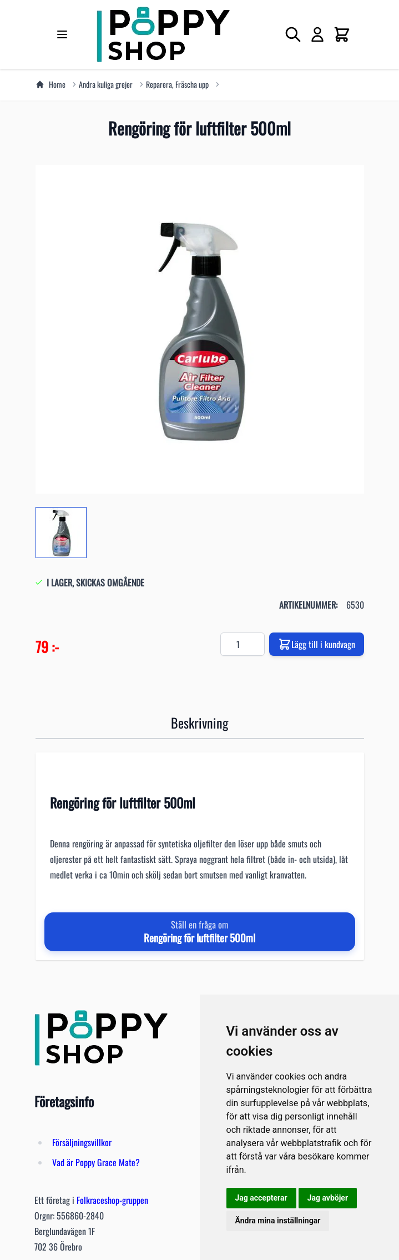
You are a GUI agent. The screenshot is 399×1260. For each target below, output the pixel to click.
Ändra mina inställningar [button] (278, 1220)
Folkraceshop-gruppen (112, 1200)
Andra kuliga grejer (106, 84)
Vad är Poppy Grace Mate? (96, 1162)
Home (50, 84)
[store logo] (163, 34)
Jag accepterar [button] (261, 1197)
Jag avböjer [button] (327, 1197)
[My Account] (317, 34)
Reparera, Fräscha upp (177, 84)
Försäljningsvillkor (82, 1142)
